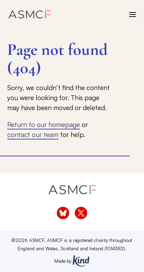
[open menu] (132, 14)
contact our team (32, 134)
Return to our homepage (43, 124)
